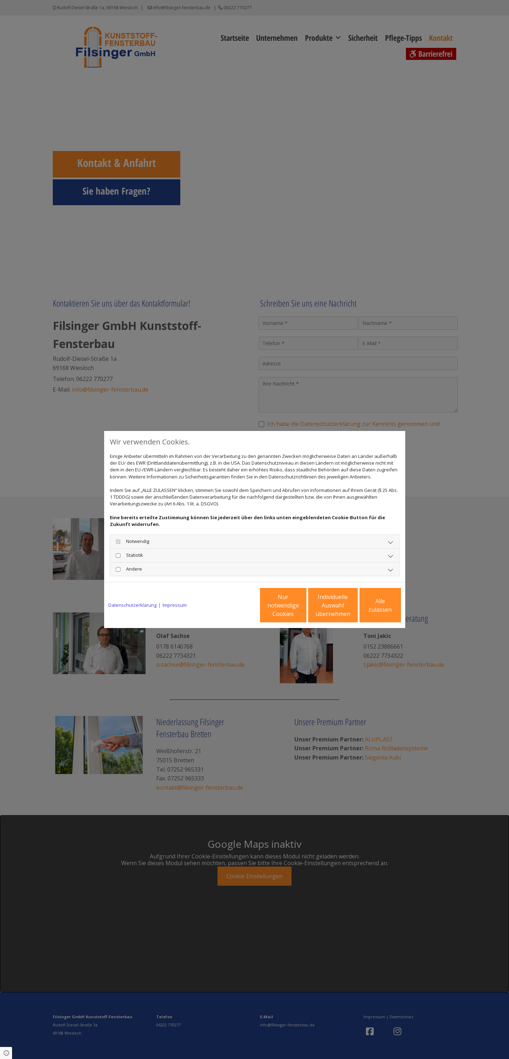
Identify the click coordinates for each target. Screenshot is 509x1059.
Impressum (175, 605)
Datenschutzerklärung (132, 605)
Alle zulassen (368, 605)
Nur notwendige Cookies (233, 605)
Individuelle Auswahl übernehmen (300, 605)
